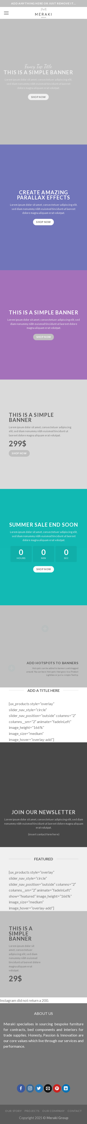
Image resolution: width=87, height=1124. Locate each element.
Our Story (13, 1111)
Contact (75, 1111)
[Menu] (6, 13)
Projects (32, 1111)
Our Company (53, 1111)
